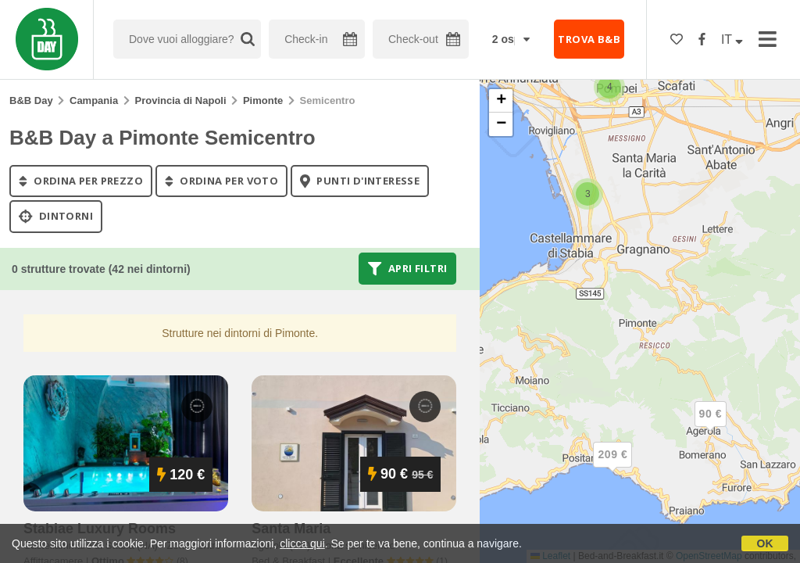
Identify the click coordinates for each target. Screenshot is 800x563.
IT (732, 39)
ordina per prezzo (81, 181)
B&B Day (31, 100)
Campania (94, 100)
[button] (609, 86)
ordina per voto (221, 181)
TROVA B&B (589, 39)
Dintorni (56, 217)
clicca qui (302, 543)
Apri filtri (407, 268)
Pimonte (263, 100)
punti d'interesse (360, 181)
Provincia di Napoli (181, 100)
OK (765, 543)
